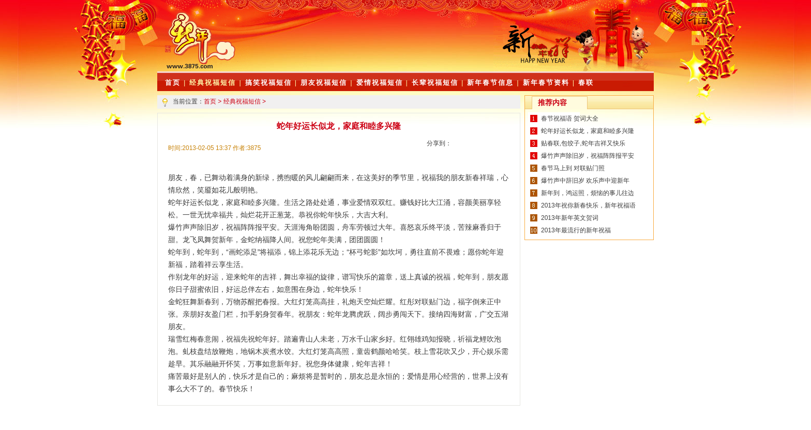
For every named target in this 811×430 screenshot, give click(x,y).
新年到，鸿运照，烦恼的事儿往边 (587, 193)
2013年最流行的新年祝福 (576, 230)
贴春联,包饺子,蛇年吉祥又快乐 (583, 143)
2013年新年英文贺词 (569, 217)
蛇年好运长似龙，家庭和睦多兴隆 (587, 131)
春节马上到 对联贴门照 (573, 168)
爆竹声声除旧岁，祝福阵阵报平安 (587, 155)
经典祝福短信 (212, 82)
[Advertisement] (372, 46)
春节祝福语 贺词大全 (569, 118)
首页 (210, 101)
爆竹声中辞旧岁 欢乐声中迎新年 (585, 180)
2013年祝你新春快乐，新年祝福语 (588, 205)
